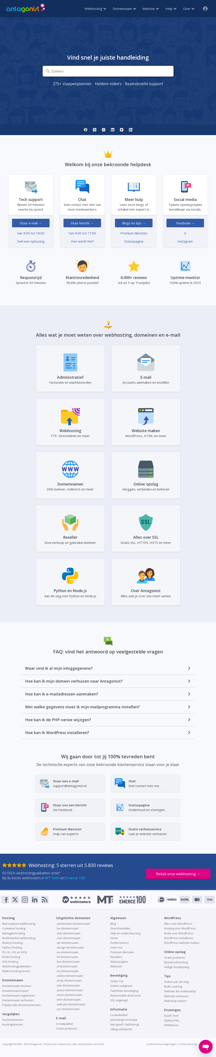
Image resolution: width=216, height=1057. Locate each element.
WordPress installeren (178, 938)
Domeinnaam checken (16, 986)
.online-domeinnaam (69, 976)
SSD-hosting (10, 962)
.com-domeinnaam (68, 938)
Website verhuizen (176, 996)
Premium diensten (133, 233)
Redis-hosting (11, 957)
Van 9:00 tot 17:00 (82, 233)
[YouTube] (121, 129)
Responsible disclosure (125, 995)
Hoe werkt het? (82, 241)
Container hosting (13, 928)
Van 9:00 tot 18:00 (30, 233)
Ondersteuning (188, 1044)
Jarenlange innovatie (123, 1020)
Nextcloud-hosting (176, 962)
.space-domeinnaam (69, 990)
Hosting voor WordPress (180, 928)
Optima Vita (171, 1020)
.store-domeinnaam (69, 995)
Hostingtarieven (12, 1024)
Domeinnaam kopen (15, 991)
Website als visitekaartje (180, 991)
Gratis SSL (117, 981)
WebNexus (171, 1025)
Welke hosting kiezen (16, 971)
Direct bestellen (120, 928)
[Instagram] (103, 129)
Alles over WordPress (178, 924)
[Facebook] (85, 129)
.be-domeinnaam (67, 928)
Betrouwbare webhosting (18, 924)
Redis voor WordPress (178, 933)
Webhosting (95, 8)
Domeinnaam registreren (18, 995)
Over (188, 8)
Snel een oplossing (31, 241)
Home (114, 938)
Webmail (116, 966)
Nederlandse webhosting (18, 938)
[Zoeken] (108, 71)
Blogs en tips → (133, 223)
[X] (94, 129)
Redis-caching (173, 986)
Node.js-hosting (12, 943)
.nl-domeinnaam (66, 966)
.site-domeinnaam (68, 985)
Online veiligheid (121, 986)
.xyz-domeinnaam (68, 1009)
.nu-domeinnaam (67, 971)
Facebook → (185, 223)
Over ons (116, 947)
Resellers (116, 957)
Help (170, 8)
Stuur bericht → (82, 223)
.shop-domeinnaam (69, 980)
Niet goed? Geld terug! (124, 1024)
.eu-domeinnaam (67, 952)
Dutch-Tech (171, 1016)
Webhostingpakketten (16, 966)
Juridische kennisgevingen (162, 1044)
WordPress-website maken (181, 943)
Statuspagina (133, 241)
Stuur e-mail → (31, 223)
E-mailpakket (64, 1024)
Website (150, 8)
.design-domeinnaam (70, 947)
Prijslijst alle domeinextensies (21, 1005)
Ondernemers (119, 943)
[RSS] (130, 129)
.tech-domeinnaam (68, 999)
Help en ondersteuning (125, 933)
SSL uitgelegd (119, 1000)
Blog (113, 924)
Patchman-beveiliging (124, 991)
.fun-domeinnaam (68, 962)
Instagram (185, 241)
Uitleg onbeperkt (121, 1029)
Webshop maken (175, 1001)
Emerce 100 (75, 877)
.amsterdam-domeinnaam (73, 924)
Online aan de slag (176, 982)
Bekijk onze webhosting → (178, 873)
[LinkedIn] (112, 129)
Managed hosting (13, 933)
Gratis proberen (66, 1028)
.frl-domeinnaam (67, 957)
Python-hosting (12, 947)
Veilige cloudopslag (176, 967)
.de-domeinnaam (67, 943)
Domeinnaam (124, 8)
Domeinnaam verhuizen (18, 1000)
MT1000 (52, 877)
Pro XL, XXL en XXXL (14, 952)
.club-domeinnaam (68, 933)
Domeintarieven (12, 1020)
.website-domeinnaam (70, 1004)
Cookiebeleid (118, 1015)
